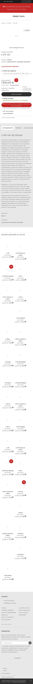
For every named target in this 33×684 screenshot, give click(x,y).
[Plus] (30, 89)
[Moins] (24, 89)
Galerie (26, 30)
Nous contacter (23, 612)
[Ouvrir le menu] (3, 16)
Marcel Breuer (11, 61)
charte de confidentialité (19, 681)
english (4, 670)
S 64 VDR (15, 23)
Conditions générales (7, 610)
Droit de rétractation (7, 617)
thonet (9, 23)
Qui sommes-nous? (24, 608)
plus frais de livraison (14, 85)
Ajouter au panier (17, 94)
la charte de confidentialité (9, 648)
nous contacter (8, 113)
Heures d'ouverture (24, 610)
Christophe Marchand (23, 61)
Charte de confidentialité (8, 612)
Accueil (3, 23)
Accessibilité (22, 615)
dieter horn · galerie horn (19, 16)
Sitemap (3, 608)
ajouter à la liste (8, 98)
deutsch (4, 668)
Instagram (16, 658)
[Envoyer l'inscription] (30, 642)
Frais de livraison (6, 619)
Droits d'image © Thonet (16, 47)
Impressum (4, 615)
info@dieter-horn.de (8, 603)
